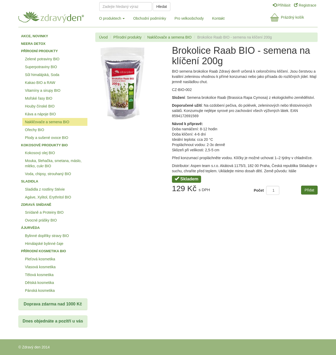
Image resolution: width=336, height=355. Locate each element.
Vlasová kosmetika (40, 267)
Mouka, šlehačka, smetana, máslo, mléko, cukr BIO (53, 163)
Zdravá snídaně (36, 205)
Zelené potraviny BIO (42, 59)
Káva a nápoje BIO (40, 114)
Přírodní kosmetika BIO (43, 251)
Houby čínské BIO (40, 106)
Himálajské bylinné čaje (44, 243)
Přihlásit (282, 5)
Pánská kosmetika (40, 290)
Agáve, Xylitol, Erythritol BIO (48, 197)
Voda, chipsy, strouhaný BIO (48, 174)
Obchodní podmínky (149, 18)
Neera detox (33, 44)
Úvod (103, 37)
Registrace (305, 5)
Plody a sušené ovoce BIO (46, 138)
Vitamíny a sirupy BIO (42, 90)
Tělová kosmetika (39, 275)
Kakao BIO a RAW (40, 82)
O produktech (112, 18)
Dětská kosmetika (39, 283)
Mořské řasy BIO (38, 98)
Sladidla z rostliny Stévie (45, 189)
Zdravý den (54, 16)
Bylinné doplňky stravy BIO (47, 236)
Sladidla (29, 181)
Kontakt (218, 18)
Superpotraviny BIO (41, 67)
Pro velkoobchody (189, 18)
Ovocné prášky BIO (41, 220)
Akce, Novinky (34, 36)
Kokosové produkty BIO (44, 145)
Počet (259, 190)
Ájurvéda (30, 228)
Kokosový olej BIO (40, 153)
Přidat (309, 190)
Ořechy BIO (34, 130)
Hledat (161, 6)
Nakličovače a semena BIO (47, 122)
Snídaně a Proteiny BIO (44, 212)
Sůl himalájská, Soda (42, 75)
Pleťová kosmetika (40, 259)
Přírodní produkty (39, 51)
